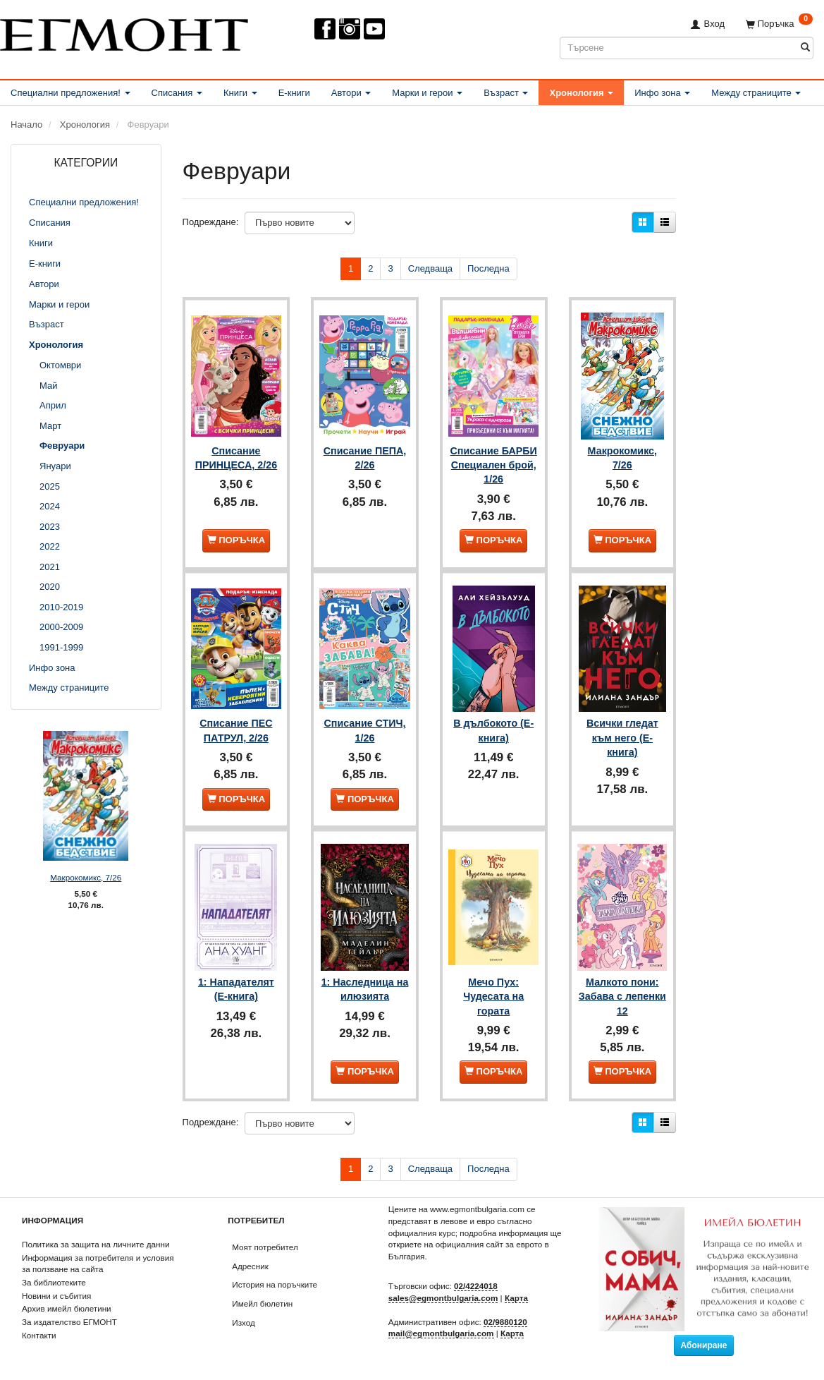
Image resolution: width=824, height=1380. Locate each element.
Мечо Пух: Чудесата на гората (493, 995)
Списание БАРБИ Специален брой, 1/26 (493, 466)
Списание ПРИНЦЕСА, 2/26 (236, 451)
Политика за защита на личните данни (95, 1244)
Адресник (250, 1265)
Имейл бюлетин (262, 1303)
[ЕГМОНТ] (124, 32)
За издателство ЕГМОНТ (69, 1321)
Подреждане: (211, 222)
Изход (243, 1322)
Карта (516, 1297)
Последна (488, 268)
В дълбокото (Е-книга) (493, 733)
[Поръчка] (779, 23)
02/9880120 (505, 1321)
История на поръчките (274, 1284)
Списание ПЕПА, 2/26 (365, 451)
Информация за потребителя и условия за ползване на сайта (98, 1262)
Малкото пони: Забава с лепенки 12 (622, 995)
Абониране (704, 1345)
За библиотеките (54, 1282)
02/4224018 (476, 1285)
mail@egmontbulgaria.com (441, 1333)
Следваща (430, 268)
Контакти (39, 1335)
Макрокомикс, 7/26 (85, 877)
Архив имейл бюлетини (66, 1308)
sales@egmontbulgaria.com (443, 1297)
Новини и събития (56, 1295)
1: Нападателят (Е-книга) (236, 987)
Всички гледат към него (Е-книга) (622, 741)
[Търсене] (805, 47)
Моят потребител (264, 1247)
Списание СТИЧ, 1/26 (364, 733)
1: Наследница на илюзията (364, 987)
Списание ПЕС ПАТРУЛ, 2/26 (235, 733)
